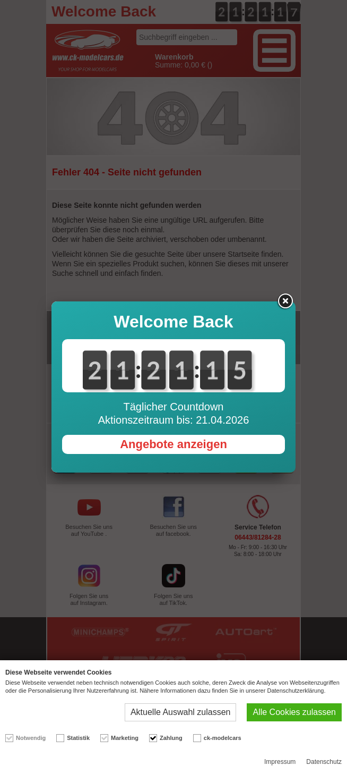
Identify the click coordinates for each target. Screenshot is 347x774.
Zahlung (171, 738)
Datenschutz (324, 761)
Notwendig (31, 738)
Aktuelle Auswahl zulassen (181, 712)
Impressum (280, 761)
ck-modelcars (222, 738)
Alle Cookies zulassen (294, 712)
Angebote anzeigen (173, 444)
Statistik (78, 738)
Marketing (124, 738)
